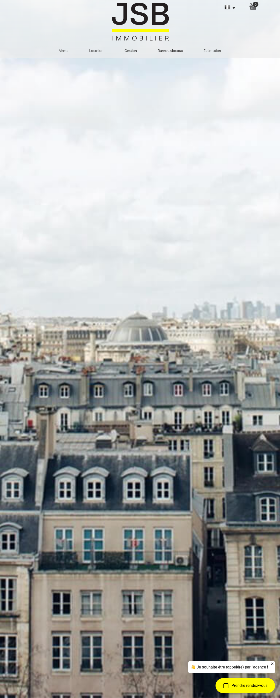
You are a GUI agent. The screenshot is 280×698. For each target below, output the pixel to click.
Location (96, 50)
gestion (130, 50)
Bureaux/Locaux (170, 50)
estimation (212, 50)
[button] (245, 685)
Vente (63, 50)
